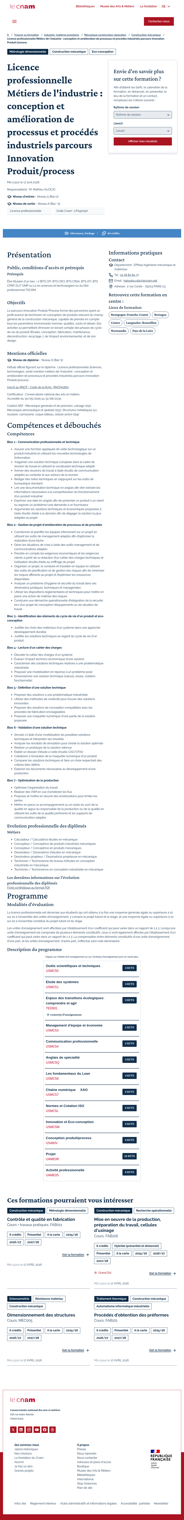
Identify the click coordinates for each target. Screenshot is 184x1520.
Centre (115, 322)
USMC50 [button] (52, 971)
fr (8, 35)
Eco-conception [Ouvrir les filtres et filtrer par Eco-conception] (102, 51)
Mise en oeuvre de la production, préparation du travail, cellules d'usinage (127, 1225)
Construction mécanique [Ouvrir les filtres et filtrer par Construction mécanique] (69, 51)
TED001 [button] (51, 1008)
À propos (83, 1444)
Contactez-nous (159, 21)
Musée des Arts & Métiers (94, 1470)
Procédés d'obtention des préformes (131, 1314)
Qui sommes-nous (26, 1444)
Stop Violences (87, 1483)
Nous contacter (87, 1457)
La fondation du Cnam (29, 1457)
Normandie (118, 331)
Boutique (83, 1466)
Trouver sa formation (26, 35)
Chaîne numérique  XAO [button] (67, 1090)
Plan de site (84, 1487)
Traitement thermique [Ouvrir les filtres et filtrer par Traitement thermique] (111, 1298)
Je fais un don (23, 1466)
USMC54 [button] (52, 1046)
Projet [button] (51, 1154)
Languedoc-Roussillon (141, 322)
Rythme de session (126, 107)
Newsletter (161, 1503)
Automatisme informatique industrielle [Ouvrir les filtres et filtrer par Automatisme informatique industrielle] (122, 1306)
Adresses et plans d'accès (94, 1462)
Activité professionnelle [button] (65, 1170)
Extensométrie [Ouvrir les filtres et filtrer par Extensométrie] (19, 1298)
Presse (81, 1449)
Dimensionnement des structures (41, 1314)
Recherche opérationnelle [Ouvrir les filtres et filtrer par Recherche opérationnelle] (154, 1210)
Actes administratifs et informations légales (88, 1503)
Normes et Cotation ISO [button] (65, 1106)
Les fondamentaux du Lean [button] (68, 1073)
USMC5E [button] (52, 1078)
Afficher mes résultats (142, 141)
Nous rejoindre (86, 1453)
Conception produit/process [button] (68, 1138)
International (85, 1479)
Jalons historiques (26, 1449)
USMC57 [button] (52, 1094)
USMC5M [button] (52, 1127)
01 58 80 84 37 (129, 275)
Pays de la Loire (142, 331)
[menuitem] (85, 6)
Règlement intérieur (43, 1503)
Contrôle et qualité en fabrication (41, 1219)
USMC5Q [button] (52, 1062)
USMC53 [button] (52, 1030)
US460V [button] (52, 1143)
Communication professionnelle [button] (72, 1041)
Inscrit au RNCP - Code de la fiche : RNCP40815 (38, 387)
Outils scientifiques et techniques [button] (73, 966)
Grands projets (24, 1470)
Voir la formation (73, 1254)
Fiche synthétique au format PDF (28, 888)
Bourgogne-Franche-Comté (129, 314)
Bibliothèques (86, 1474)
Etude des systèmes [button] (62, 982)
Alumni (19, 1462)
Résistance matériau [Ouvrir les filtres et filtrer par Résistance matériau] (49, 1298)
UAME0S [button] (52, 1175)
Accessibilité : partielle (135, 1503)
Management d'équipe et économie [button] (74, 1025)
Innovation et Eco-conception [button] (70, 1122)
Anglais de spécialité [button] (63, 1057)
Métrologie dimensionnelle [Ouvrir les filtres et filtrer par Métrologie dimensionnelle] (27, 51)
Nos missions (23, 1453)
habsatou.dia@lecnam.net (140, 280)
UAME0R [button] (52, 1159)
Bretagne (160, 314)
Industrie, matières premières (61, 35)
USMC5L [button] (52, 1111)
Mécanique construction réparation (105, 35)
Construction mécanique (146, 35)
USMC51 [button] (52, 987)
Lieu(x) (118, 123)
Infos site (20, 1503)
